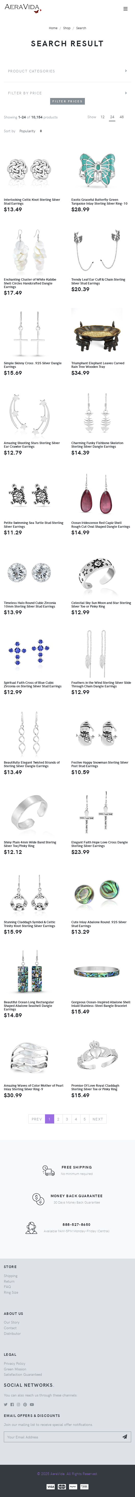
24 (112, 116)
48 (122, 116)
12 (102, 116)
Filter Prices (67, 101)
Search (81, 28)
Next (98, 1118)
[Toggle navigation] (125, 8)
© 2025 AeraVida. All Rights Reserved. (67, 1473)
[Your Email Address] (62, 1437)
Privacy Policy (14, 1363)
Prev (37, 1118)
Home (53, 28)
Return (9, 1281)
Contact (10, 1327)
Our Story (11, 1322)
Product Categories (31, 70)
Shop (67, 28)
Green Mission (15, 1368)
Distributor (12, 1333)
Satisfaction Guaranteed (23, 1374)
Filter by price (25, 92)
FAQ (7, 1286)
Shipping (10, 1275)
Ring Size (11, 1292)
